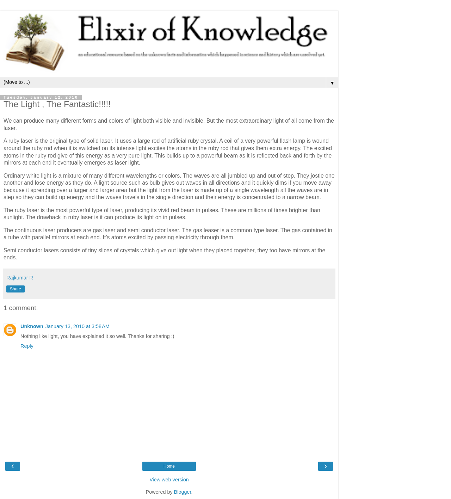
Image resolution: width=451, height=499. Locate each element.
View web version (169, 479)
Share (15, 289)
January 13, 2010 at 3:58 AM (77, 326)
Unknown (31, 326)
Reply (26, 346)
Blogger (182, 492)
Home (169, 466)
